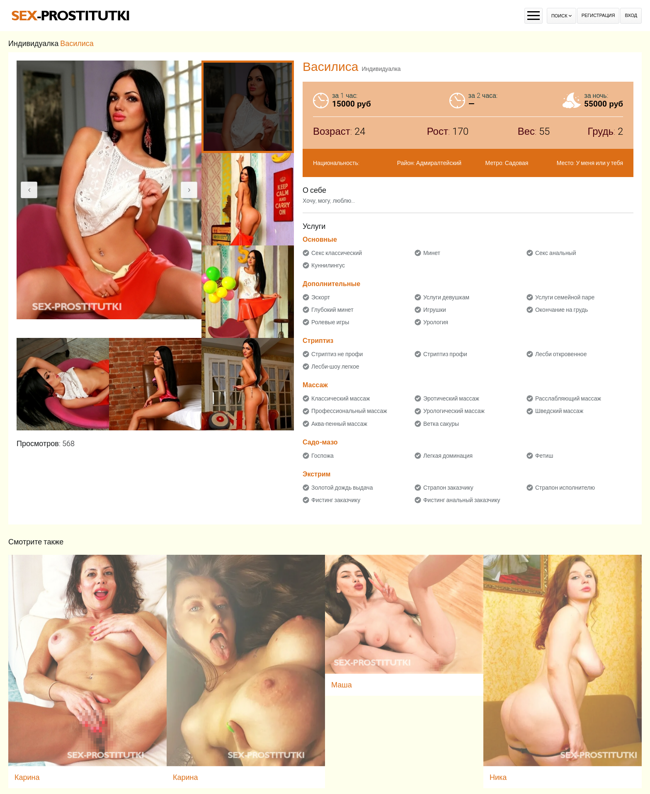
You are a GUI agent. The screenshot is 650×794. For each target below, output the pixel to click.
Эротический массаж (451, 398)
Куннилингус (328, 265)
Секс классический (336, 253)
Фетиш (544, 455)
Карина (27, 777)
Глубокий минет (332, 309)
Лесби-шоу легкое (335, 366)
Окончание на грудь (561, 309)
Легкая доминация (448, 455)
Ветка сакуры (441, 423)
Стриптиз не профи (337, 354)
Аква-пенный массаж (339, 423)
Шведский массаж (559, 411)
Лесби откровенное (561, 354)
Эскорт (320, 297)
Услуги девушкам (446, 297)
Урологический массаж (454, 411)
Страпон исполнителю (565, 487)
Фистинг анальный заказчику (461, 500)
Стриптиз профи (445, 354)
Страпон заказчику (448, 487)
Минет (431, 253)
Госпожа (322, 455)
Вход (631, 15)
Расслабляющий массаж (568, 398)
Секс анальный (555, 253)
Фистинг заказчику (335, 500)
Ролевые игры (330, 322)
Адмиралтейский (438, 163)
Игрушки (434, 309)
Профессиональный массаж (349, 411)
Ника (498, 777)
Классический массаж (340, 398)
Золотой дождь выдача (342, 487)
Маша (341, 684)
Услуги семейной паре (564, 297)
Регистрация (598, 15)
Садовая (517, 163)
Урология (435, 322)
